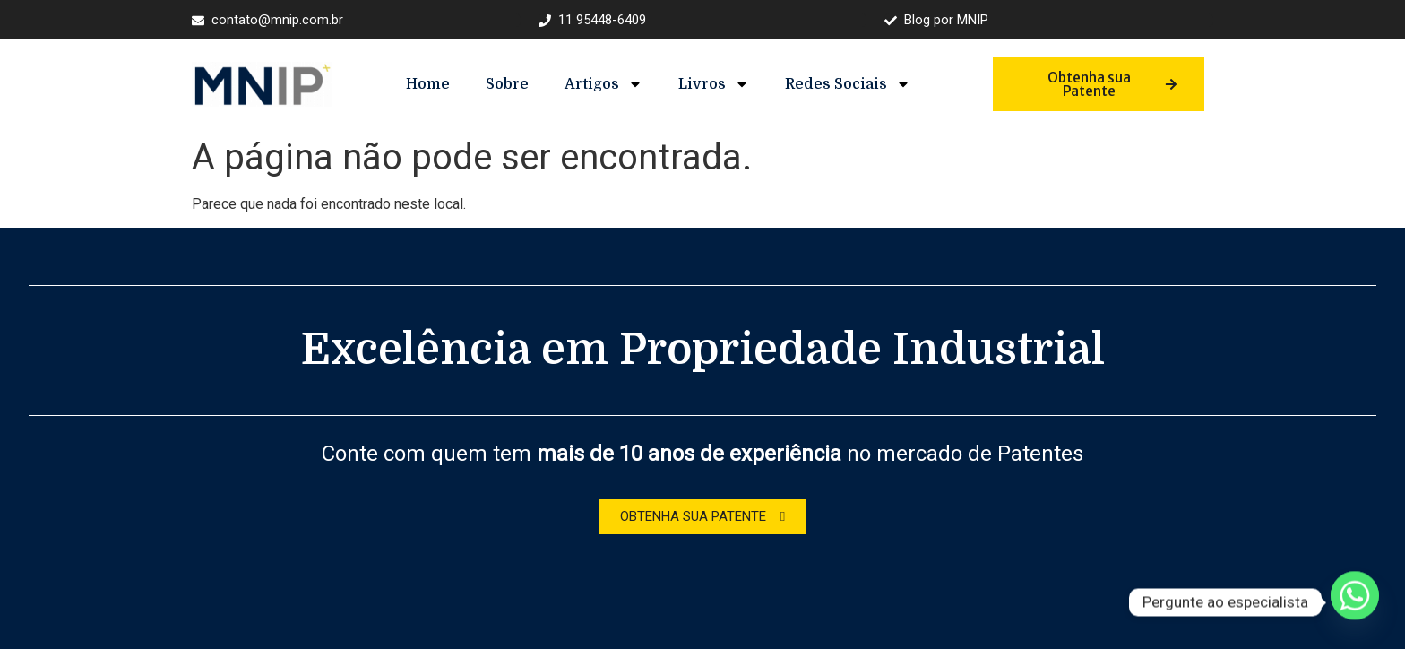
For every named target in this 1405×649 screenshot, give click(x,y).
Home (428, 84)
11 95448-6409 (592, 20)
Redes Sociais (847, 84)
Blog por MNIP (936, 20)
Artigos (603, 84)
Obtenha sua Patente (1112, 84)
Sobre (507, 84)
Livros (713, 84)
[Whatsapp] (1355, 602)
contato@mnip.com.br (267, 20)
